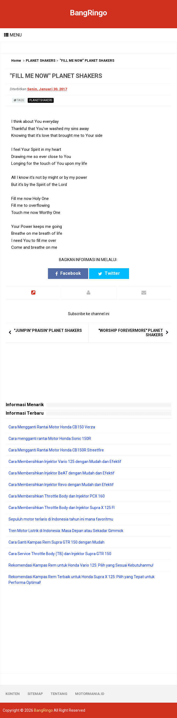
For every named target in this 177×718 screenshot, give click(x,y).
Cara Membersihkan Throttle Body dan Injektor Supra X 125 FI (61, 507)
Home (16, 61)
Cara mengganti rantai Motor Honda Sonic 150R (49, 438)
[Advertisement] (88, 629)
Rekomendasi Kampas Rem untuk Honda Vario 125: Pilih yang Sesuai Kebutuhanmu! (80, 565)
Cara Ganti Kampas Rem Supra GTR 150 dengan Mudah (56, 542)
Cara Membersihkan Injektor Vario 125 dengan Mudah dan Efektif (64, 461)
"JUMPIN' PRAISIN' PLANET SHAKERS (48, 330)
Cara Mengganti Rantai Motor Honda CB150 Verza (51, 427)
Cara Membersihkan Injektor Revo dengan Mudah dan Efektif (61, 484)
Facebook (68, 273)
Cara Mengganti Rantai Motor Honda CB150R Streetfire (56, 450)
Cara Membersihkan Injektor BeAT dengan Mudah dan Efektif (61, 473)
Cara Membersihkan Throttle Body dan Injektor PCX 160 (56, 496)
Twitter (109, 273)
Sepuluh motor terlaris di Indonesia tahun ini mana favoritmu (60, 519)
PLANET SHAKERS (40, 61)
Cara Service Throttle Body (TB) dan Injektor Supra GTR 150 (59, 554)
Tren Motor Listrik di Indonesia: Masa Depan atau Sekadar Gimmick (65, 530)
